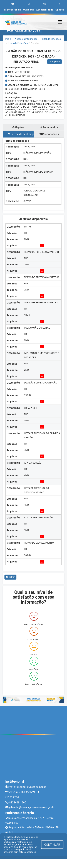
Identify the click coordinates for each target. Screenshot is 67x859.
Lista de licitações (18, 43)
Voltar (10, 577)
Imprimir (54, 61)
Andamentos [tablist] (49, 127)
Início (8, 39)
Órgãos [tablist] (18, 127)
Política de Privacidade (22, 847)
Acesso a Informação (26, 39)
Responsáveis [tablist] (49, 134)
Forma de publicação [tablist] (21, 134)
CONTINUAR (52, 844)
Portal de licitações (51, 39)
